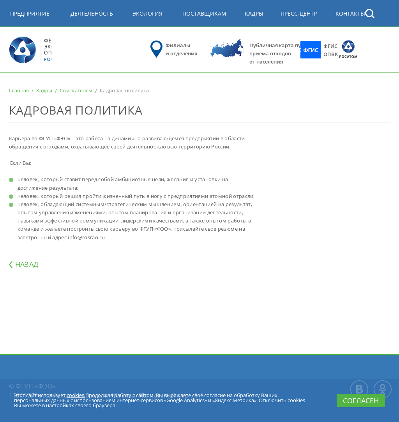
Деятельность (92, 13)
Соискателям (76, 91)
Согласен (361, 400)
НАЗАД (27, 264)
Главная (19, 91)
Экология (147, 13)
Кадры (254, 13)
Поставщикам (204, 13)
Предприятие (29, 13)
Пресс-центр (299, 13)
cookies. (76, 395)
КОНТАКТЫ (350, 13)
